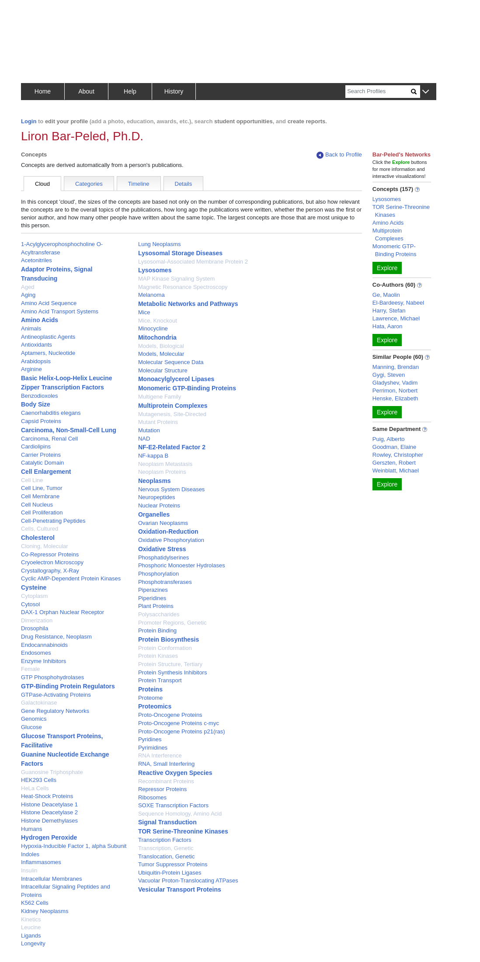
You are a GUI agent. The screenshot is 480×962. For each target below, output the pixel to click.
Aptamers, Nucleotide (48, 353)
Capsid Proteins (41, 421)
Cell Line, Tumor (42, 488)
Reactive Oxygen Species (175, 772)
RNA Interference (160, 755)
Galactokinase (39, 702)
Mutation (149, 430)
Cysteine (33, 587)
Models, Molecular (161, 354)
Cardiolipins (36, 446)
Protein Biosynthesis (168, 639)
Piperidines (152, 598)
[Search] (378, 91)
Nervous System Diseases (171, 489)
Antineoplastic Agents (48, 336)
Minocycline (153, 328)
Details (183, 184)
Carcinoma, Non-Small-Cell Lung (68, 430)
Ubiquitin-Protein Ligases (170, 872)
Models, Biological (161, 346)
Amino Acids (39, 319)
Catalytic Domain (42, 462)
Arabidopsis (36, 361)
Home (43, 91)
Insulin (29, 870)
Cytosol (30, 604)
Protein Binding (157, 630)
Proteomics (154, 706)
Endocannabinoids (44, 645)
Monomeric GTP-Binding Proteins (187, 388)
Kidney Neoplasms (44, 911)
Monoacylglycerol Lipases (176, 378)
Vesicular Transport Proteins (179, 889)
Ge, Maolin (386, 295)
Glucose (31, 727)
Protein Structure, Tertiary (170, 664)
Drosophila (34, 628)
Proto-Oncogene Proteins (170, 715)
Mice (144, 312)
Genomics (34, 718)
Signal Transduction (167, 822)
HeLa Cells (35, 788)
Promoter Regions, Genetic (172, 622)
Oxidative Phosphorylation (171, 540)
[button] (425, 92)
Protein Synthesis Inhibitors (172, 672)
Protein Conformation (165, 648)
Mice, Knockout (157, 320)
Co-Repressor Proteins (50, 554)
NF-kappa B (153, 455)
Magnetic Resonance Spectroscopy (183, 287)
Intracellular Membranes (51, 878)
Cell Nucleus (37, 504)
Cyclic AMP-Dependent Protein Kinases (71, 578)
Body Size (35, 404)
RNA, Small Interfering (166, 764)
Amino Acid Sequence (49, 303)
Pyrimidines (152, 747)
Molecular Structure (163, 370)
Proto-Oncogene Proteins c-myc (178, 723)
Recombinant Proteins (166, 781)
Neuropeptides (156, 497)
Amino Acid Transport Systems (59, 311)
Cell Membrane (40, 496)
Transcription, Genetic (166, 848)
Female (30, 669)
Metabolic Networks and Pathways (188, 303)
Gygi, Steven (388, 375)
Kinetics (31, 919)
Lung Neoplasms (159, 244)
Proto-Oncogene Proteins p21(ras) (181, 731)
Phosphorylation (158, 573)
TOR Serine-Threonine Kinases (183, 831)
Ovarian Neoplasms (163, 523)
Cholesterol (38, 537)
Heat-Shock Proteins (47, 796)
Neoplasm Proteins (162, 472)
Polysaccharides (159, 614)
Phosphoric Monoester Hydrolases (181, 565)
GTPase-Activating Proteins (56, 694)
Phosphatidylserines (163, 557)
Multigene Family (159, 396)
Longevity (33, 943)
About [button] (86, 91)
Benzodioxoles (39, 395)
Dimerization (36, 620)
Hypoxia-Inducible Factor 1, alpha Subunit (73, 846)
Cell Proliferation (42, 512)
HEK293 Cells (38, 780)
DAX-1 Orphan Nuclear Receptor (62, 612)
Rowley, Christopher (397, 454)
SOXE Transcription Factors (173, 805)
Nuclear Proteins (159, 505)
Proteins (150, 689)
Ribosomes (152, 797)
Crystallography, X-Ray (50, 570)
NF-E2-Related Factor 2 (171, 447)
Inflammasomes (41, 862)
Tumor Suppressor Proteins (172, 864)
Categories (89, 184)
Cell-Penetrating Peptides (53, 520)
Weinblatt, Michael (395, 470)
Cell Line (32, 480)
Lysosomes (155, 270)
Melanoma (151, 295)
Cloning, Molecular (44, 546)
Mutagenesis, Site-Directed (172, 414)
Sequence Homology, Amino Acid (180, 813)
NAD (144, 438)
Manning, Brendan (395, 367)
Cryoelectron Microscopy (52, 562)
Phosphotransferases (165, 582)
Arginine (31, 369)
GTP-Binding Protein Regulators (68, 686)
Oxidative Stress (162, 548)
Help (130, 91)
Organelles (154, 514)
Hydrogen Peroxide (49, 837)
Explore (387, 267)
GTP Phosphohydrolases (52, 677)
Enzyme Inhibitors (43, 661)
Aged (27, 287)
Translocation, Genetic (166, 856)
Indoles (30, 854)
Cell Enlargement (46, 471)
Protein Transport (160, 680)
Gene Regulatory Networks (55, 711)
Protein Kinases (158, 656)
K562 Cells (35, 902)
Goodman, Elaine (394, 447)
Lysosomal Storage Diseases (180, 253)
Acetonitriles (36, 260)
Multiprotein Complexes (173, 405)
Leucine (31, 927)
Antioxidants (36, 344)
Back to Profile (339, 155)
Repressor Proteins (162, 789)
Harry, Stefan (389, 310)
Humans (31, 829)
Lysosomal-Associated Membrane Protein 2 (193, 261)
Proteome (150, 698)
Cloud (42, 184)
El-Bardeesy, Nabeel (398, 302)
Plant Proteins (156, 606)
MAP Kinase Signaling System (176, 278)
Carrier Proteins (41, 454)
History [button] (174, 91)
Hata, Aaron (387, 326)
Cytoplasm (34, 596)
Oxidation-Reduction (168, 531)
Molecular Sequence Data (171, 362)
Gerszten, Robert (394, 462)
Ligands (31, 935)
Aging (28, 295)
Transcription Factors (164, 840)
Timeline (139, 184)
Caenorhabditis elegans (51, 413)
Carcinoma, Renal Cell (49, 438)
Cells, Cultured (39, 528)
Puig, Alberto (388, 439)
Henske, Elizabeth (395, 398)
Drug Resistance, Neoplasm (56, 636)
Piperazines (153, 590)
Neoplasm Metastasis (165, 464)
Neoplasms (154, 480)
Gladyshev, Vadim (395, 382)
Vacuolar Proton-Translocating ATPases (188, 880)
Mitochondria (157, 337)
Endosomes (36, 652)
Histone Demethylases (49, 820)
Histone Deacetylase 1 (49, 804)
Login (28, 121)
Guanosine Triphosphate (52, 772)
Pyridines (149, 739)
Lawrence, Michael (396, 318)
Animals (31, 328)
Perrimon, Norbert (394, 390)
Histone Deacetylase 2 (49, 812)
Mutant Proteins (158, 422)
